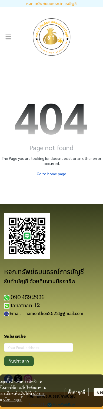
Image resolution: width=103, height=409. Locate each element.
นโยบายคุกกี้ (12, 399)
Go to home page (51, 173)
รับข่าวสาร (19, 361)
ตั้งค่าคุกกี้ (76, 392)
